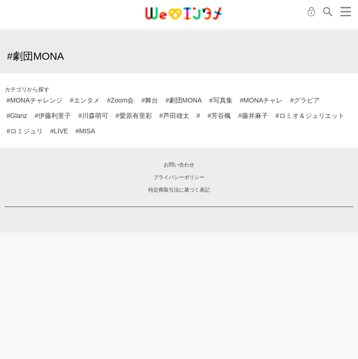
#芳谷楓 (219, 115)
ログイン (311, 12)
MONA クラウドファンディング (183, 13)
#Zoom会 (120, 100)
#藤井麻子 (253, 115)
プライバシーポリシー (179, 177)
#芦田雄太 (174, 115)
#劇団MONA (183, 100)
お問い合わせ (179, 164)
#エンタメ (85, 100)
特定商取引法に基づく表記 (179, 190)
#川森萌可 (93, 115)
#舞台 (149, 100)
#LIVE (59, 131)
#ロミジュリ (25, 131)
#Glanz (17, 115)
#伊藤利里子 (52, 115)
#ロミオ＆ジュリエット (309, 115)
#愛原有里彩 (134, 115)
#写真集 (221, 100)
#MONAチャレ (261, 100)
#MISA (85, 131)
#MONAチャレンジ (34, 100)
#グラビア (305, 100)
